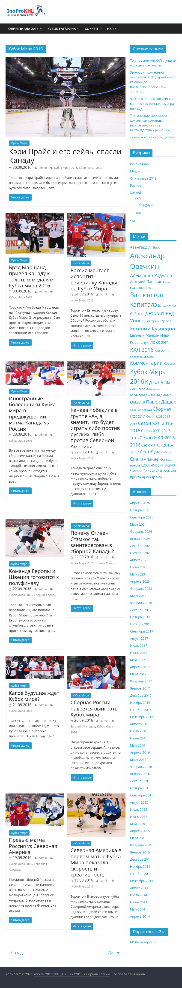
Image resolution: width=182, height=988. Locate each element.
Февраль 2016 (141, 767)
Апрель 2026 (140, 503)
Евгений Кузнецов (83, 726)
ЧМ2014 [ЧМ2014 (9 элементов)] (157, 465)
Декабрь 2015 (141, 781)
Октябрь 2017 (141, 624)
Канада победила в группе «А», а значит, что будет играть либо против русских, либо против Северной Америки (95, 428)
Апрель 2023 (140, 581)
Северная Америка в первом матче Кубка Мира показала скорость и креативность (96, 862)
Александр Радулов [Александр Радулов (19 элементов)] (151, 275)
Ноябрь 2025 (140, 510)
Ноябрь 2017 (140, 617)
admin (43, 168)
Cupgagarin (148, 204)
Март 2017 (138, 674)
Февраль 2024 (141, 531)
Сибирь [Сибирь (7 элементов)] (166, 452)
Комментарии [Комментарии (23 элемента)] (146, 363)
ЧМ (132, 221)
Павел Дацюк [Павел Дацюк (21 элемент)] (161, 401)
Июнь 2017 (138, 652)
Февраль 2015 (141, 845)
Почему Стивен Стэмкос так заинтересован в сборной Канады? (92, 541)
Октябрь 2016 (141, 709)
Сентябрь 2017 (141, 631)
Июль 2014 (138, 895)
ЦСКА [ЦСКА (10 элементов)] (145, 465)
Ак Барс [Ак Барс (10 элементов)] (154, 247)
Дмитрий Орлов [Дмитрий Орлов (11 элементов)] (157, 321)
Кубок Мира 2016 (65, 168)
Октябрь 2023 (141, 553)
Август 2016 (139, 724)
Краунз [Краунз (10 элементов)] (169, 363)
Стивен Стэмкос (106, 563)
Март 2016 (138, 759)
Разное (135, 185)
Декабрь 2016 (141, 695)
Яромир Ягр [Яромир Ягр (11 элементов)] (152, 477)
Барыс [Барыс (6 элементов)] (166, 282)
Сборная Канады (90, 168)
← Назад (14, 952)
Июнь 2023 (138, 567)
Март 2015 (138, 838)
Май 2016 (137, 745)
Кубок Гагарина (62, 28)
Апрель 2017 (140, 667)
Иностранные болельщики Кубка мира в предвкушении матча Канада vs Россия (32, 413)
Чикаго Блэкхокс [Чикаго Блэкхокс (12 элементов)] (144, 470)
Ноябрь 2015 (140, 788)
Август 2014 (139, 888)
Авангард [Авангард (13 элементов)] (138, 247)
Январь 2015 (140, 852)
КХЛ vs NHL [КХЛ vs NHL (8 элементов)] (162, 351)
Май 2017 (137, 660)
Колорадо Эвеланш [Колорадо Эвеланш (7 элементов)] (142, 356)
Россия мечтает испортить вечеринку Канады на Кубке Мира (94, 279)
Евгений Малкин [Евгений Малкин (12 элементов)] (144, 335)
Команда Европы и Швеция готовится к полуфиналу (34, 577)
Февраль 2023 (141, 588)
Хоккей (91, 28)
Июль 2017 (138, 645)
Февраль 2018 (141, 603)
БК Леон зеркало (143, 942)
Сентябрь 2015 (141, 795)
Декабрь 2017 (141, 610)
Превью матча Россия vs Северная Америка (33, 845)
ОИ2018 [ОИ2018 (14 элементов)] (137, 402)
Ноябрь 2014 (140, 866)
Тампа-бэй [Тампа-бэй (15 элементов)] (149, 459)
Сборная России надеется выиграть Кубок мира (94, 708)
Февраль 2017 (141, 681)
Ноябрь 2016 (140, 702)
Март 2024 (138, 524)
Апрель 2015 (140, 831)
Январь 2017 (140, 688)
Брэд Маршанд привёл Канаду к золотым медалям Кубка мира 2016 (31, 276)
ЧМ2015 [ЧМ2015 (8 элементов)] (169, 465)
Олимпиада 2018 (23, 28)
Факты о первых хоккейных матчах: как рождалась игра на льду (152, 104)
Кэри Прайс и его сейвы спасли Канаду (65, 155)
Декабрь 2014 (141, 859)
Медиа (135, 171)
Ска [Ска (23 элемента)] (134, 459)
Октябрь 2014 (141, 873)
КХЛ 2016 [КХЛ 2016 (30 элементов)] (142, 349)
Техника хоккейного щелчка (152, 137)
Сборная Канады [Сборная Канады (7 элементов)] (141, 409)
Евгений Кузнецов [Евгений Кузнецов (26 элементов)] (152, 328)
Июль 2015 (138, 809)
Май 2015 (137, 824)
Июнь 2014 (138, 902)
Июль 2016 (138, 731)
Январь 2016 (140, 774)
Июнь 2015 (138, 816)
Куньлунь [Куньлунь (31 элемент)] (157, 381)
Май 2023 (137, 574)
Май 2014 (137, 909)
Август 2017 (139, 638)
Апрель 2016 (140, 752)
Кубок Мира (19, 143)
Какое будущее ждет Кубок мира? (34, 695)
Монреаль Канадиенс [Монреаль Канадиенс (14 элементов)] (151, 395)
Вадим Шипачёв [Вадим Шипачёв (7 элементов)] (141, 287)
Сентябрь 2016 (141, 717)
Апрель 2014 (140, 916)
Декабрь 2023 (141, 546)
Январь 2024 (140, 538)
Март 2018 (138, 595)
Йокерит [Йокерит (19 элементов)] (158, 342)
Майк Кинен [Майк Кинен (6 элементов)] (153, 389)
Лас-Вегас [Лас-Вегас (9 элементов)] (137, 389)
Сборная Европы (45, 595)
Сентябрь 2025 (141, 517)
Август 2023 (139, 560)
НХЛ (110, 28)
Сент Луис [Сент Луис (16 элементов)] (150, 452)
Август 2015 (139, 802)
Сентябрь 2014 (141, 881)
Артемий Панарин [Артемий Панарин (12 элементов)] (146, 281)
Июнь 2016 (138, 738)
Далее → (117, 952)
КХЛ (138, 198)
